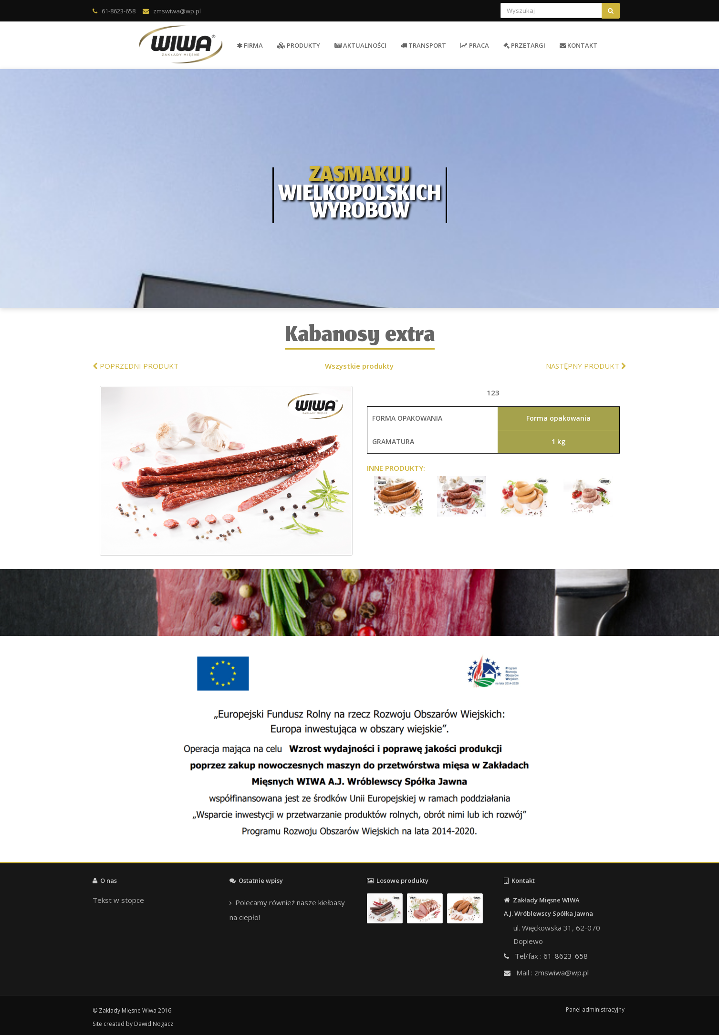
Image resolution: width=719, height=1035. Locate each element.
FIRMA (250, 45)
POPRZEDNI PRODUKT (135, 366)
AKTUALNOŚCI (360, 45)
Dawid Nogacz (153, 1024)
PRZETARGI (524, 45)
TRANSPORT (423, 45)
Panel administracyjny (595, 1009)
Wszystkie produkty (359, 366)
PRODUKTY (298, 45)
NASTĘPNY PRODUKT (586, 366)
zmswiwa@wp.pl (177, 11)
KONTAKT (578, 45)
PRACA (474, 45)
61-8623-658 (118, 11)
